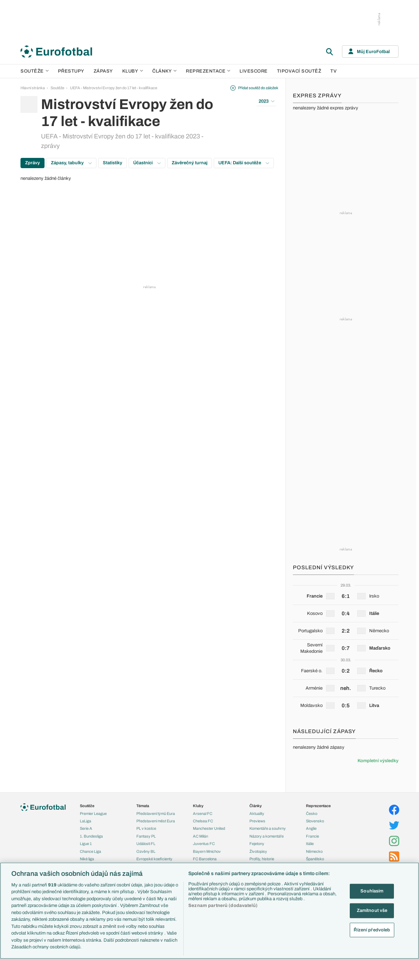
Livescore (254, 71)
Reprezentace (208, 71)
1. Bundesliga (91, 836)
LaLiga (85, 821)
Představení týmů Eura (155, 813)
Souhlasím (371, 891)
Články (255, 806)
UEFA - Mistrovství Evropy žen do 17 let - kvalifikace (113, 88)
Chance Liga (90, 851)
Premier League (93, 813)
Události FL (145, 843)
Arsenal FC (202, 813)
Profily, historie (261, 859)
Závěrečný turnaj (189, 162)
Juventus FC (204, 843)
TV (333, 71)
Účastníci (147, 162)
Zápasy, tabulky (71, 162)
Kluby (132, 71)
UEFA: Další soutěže (243, 162)
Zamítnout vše (372, 910)
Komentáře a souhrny (267, 828)
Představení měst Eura (155, 821)
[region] (209, 910)
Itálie (310, 843)
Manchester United (209, 828)
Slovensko (315, 821)
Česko (311, 813)
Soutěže (34, 71)
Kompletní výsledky (378, 760)
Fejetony (256, 843)
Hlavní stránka (32, 88)
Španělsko (315, 859)
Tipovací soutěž (299, 71)
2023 (267, 101)
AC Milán (200, 836)
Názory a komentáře (266, 836)
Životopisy (258, 851)
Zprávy (32, 162)
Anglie (311, 828)
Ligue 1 (86, 843)
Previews (257, 821)
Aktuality (256, 813)
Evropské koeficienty (154, 859)
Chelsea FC (203, 821)
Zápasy (103, 71)
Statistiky (112, 162)
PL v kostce (146, 828)
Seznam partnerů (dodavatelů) (223, 905)
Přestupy (71, 71)
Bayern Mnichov (207, 851)
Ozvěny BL (145, 851)
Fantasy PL (146, 836)
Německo (314, 851)
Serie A (86, 828)
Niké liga (87, 859)
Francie (312, 836)
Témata (142, 806)
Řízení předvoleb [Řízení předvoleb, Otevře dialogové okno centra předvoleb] (372, 929)
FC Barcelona (205, 859)
